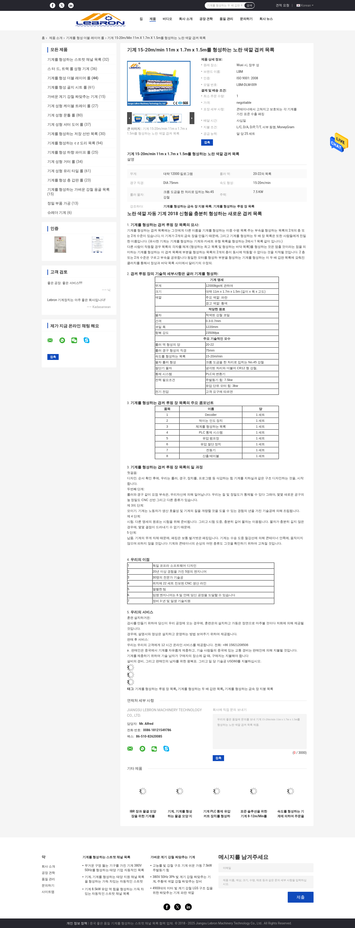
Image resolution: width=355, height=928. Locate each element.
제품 (153, 19)
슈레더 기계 (56, 212)
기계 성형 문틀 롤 (61, 115)
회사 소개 (185, 19)
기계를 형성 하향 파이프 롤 (69, 152)
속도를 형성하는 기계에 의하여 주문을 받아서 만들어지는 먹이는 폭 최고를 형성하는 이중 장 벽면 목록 (290, 814)
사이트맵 (48, 892)
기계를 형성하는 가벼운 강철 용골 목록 (78, 189)
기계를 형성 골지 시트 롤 (67, 87)
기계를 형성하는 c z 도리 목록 (71, 143)
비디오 (167, 19)
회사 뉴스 (266, 19)
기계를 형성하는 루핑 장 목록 (155, 689)
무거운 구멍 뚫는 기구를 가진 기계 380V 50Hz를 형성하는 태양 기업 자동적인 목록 (114, 868)
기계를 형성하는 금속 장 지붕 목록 (249, 689)
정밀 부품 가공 (59, 203)
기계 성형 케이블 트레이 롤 (69, 106)
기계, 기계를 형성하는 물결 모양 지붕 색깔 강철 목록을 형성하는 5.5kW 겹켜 (180, 814)
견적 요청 (282, 5)
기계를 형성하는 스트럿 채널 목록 (74, 59)
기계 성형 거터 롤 (61, 161)
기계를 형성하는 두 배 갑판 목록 (200, 689)
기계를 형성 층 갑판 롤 (65, 180)
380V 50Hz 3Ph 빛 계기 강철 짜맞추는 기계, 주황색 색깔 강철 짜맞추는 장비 (182, 879)
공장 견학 (206, 19)
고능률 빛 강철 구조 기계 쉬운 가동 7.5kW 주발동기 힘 (182, 868)
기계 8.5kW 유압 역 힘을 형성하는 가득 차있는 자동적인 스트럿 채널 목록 (114, 891)
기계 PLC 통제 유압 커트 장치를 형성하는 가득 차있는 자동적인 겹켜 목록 (216, 814)
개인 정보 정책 (77, 923)
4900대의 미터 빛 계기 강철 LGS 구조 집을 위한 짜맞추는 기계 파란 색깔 (183, 890)
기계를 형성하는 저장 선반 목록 (72, 134)
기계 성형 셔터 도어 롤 (65, 124)
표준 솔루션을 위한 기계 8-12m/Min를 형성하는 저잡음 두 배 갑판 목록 (253, 814)
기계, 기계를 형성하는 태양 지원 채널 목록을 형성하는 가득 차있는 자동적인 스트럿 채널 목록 (115, 880)
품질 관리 (226, 19)
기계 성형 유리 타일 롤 (65, 171)
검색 (249, 5)
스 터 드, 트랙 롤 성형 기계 (68, 69)
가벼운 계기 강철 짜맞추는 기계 (72, 96)
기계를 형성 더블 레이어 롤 (85, 38)
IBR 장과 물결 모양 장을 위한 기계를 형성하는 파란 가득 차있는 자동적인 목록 (143, 814)
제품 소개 (56, 38)
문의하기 (246, 19)
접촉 (207, 142)
